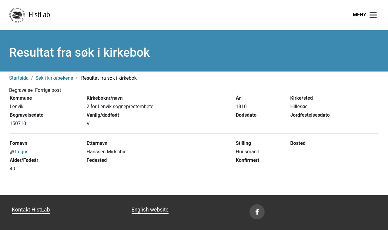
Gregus (19, 152)
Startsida (18, 78)
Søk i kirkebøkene (54, 78)
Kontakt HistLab (31, 210)
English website (150, 210)
